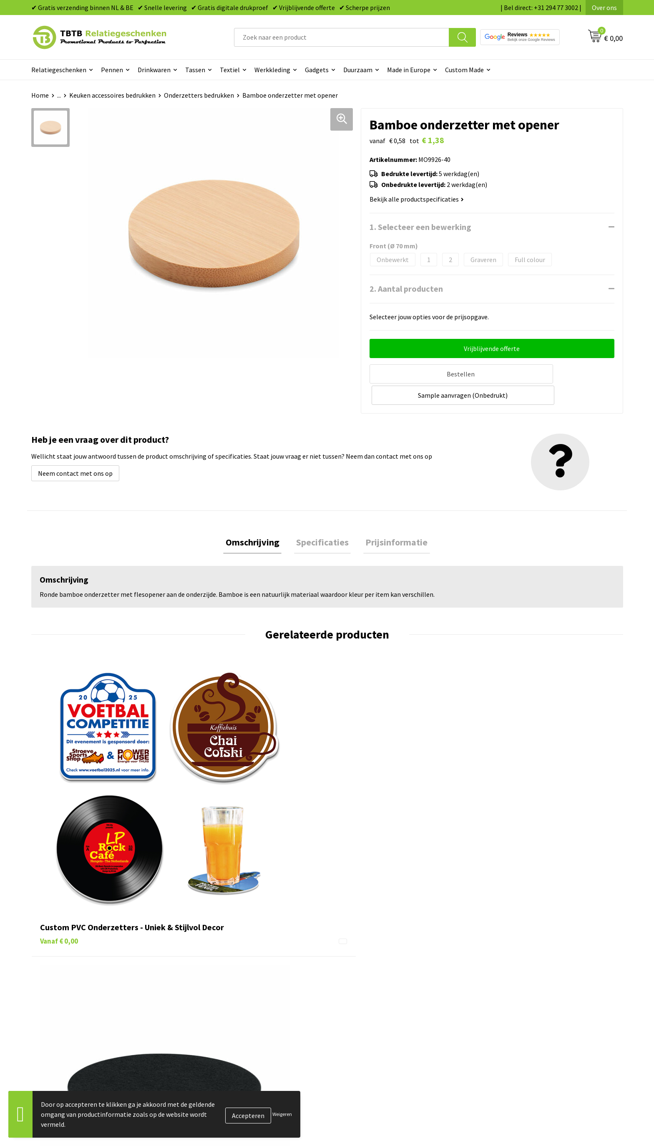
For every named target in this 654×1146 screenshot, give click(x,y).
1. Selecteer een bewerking (420, 227)
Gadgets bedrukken (364, 980)
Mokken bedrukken (364, 993)
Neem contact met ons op (75, 450)
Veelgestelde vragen (220, 942)
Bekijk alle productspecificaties (417, 199)
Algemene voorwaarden (518, 1018)
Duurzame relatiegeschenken (379, 967)
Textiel (230, 70)
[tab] (257, 519)
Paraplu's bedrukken (366, 1018)
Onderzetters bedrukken (199, 95)
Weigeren (282, 1114)
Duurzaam (357, 70)
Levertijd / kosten (216, 955)
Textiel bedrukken (363, 1005)
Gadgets (317, 70)
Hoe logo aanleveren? (222, 1005)
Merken (348, 1031)
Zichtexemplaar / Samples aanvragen (244, 1018)
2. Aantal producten (406, 288)
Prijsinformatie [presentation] (392, 519)
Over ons (604, 7)
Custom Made (464, 70)
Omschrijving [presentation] (257, 519)
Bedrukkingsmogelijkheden (230, 980)
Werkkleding (272, 70)
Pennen (112, 70)
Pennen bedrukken (364, 942)
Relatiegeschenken (58, 70)
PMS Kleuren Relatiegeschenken (237, 993)
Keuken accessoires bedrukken (112, 95)
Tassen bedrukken (363, 955)
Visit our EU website (512, 1031)
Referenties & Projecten (518, 980)
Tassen (195, 70)
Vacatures (498, 955)
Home (40, 95)
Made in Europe (408, 70)
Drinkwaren (154, 70)
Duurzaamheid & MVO (221, 1031)
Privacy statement (510, 993)
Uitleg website (211, 967)
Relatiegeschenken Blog (519, 967)
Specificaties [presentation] (322, 519)
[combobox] (341, 37)
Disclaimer (499, 1005)
